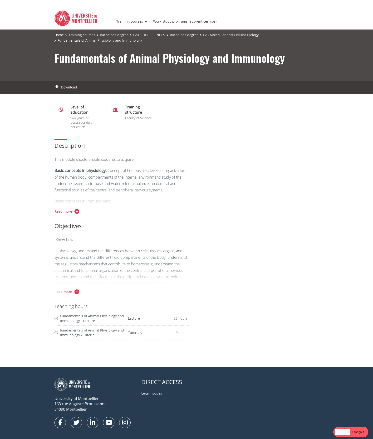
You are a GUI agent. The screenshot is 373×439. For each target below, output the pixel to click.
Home (59, 35)
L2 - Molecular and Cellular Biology (231, 35)
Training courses (129, 21)
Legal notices (151, 393)
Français (358, 432)
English (343, 432)
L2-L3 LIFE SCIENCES (149, 35)
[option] (358, 432)
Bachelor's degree (114, 35)
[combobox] (342, 432)
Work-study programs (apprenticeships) (184, 21)
